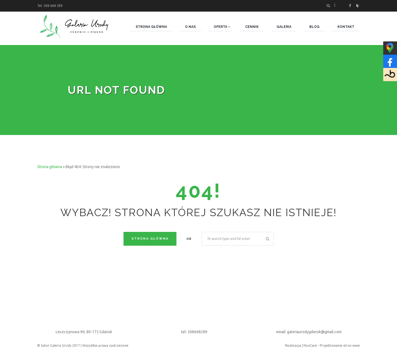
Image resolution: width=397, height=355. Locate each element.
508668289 (197, 332)
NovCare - (312, 345)
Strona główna (49, 167)
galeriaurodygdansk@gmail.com (314, 332)
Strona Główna (150, 238)
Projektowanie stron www (340, 345)
